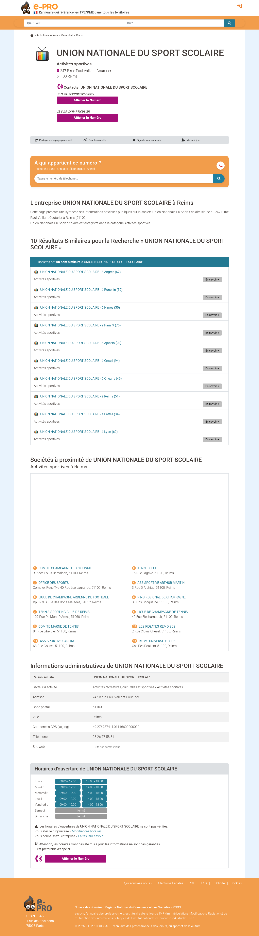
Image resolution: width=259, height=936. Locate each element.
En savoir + (212, 279)
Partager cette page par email (53, 140)
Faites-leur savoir (90, 836)
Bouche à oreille (95, 140)
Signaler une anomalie (147, 140)
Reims (79, 35)
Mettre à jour (191, 140)
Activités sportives (47, 35)
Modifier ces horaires (87, 831)
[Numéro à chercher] (123, 178)
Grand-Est (67, 35)
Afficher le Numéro (87, 100)
